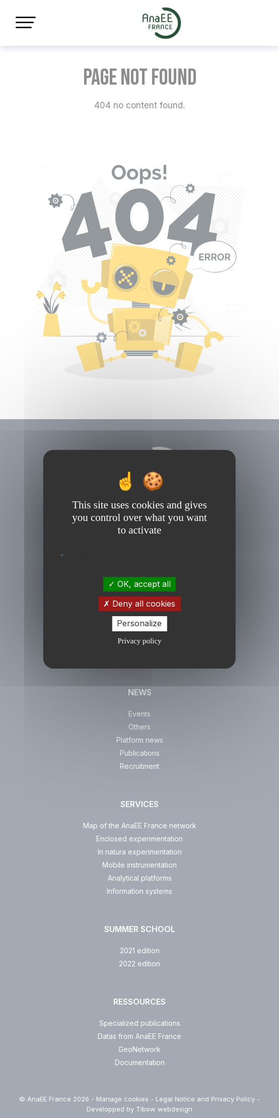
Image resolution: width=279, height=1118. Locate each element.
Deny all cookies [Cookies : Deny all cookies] (139, 604)
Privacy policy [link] (139, 641)
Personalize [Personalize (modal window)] (139, 623)
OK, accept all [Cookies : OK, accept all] (139, 584)
